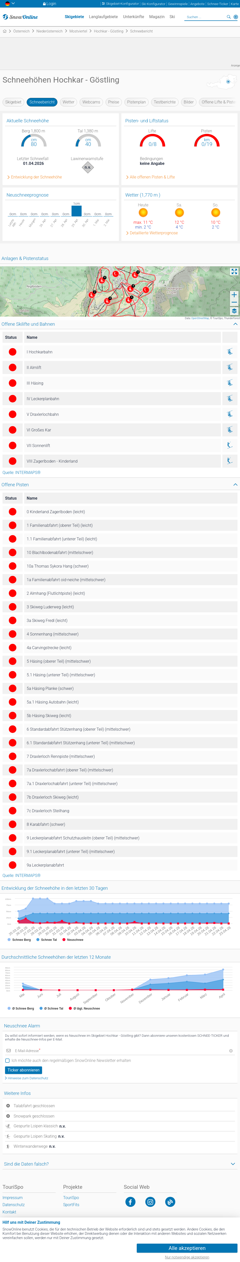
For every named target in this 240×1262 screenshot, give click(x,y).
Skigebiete (74, 16)
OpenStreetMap (200, 318)
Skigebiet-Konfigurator (122, 4)
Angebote (197, 4)
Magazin (157, 16)
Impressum (13, 1197)
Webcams (91, 102)
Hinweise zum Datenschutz (28, 1078)
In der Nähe (235, 17)
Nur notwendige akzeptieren (187, 1257)
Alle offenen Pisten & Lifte (152, 177)
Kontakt (9, 1212)
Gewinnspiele (178, 4)
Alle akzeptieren (187, 1248)
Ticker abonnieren (24, 1070)
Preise (113, 102)
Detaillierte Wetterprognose (154, 233)
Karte (235, 4)
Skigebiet (13, 102)
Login (51, 3)
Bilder (189, 102)
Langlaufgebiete (103, 16)
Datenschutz (14, 1204)
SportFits (71, 1204)
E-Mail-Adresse (27, 1051)
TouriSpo (71, 1197)
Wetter (68, 102)
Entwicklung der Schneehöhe (36, 177)
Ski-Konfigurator (153, 4)
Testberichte (165, 102)
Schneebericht (42, 102)
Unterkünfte (133, 16)
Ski (172, 16)
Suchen (228, 17)
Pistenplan (136, 102)
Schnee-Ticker (217, 4)
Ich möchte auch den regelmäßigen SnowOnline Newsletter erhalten (71, 1060)
